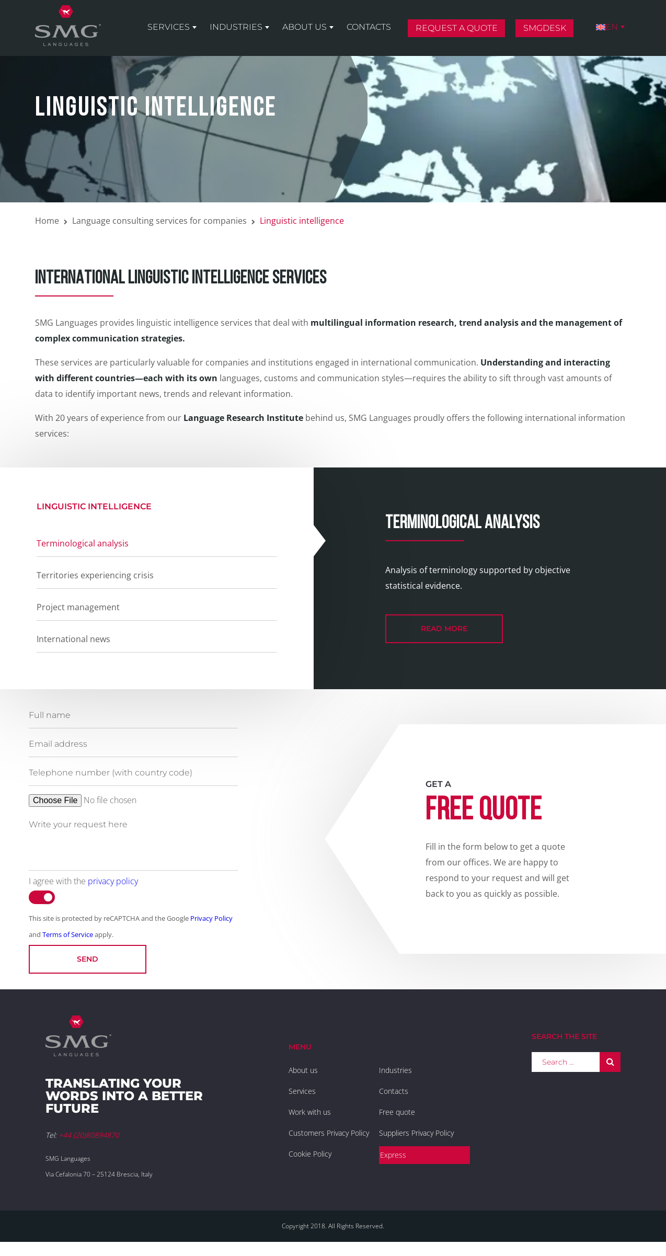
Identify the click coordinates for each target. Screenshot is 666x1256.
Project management (78, 607)
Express (393, 1155)
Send (87, 959)
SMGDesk (544, 28)
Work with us (310, 1112)
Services (168, 27)
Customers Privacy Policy (329, 1133)
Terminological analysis (83, 543)
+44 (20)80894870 (89, 1135)
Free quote (397, 1112)
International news (73, 639)
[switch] (42, 897)
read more (444, 628)
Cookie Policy (310, 1154)
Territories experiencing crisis (95, 575)
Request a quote (457, 28)
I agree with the (83, 881)
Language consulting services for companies (159, 220)
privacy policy (113, 881)
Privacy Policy (211, 918)
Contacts (369, 27)
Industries (236, 27)
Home (47, 220)
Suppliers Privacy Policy (416, 1133)
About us (304, 27)
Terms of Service (67, 934)
